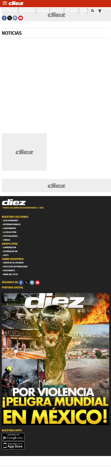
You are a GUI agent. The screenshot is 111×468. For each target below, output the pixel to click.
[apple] (55, 445)
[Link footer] (14, 202)
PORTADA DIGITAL (12, 287)
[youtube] (37, 282)
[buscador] (92, 10)
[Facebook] (20, 282)
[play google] (55, 437)
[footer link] (55, 209)
